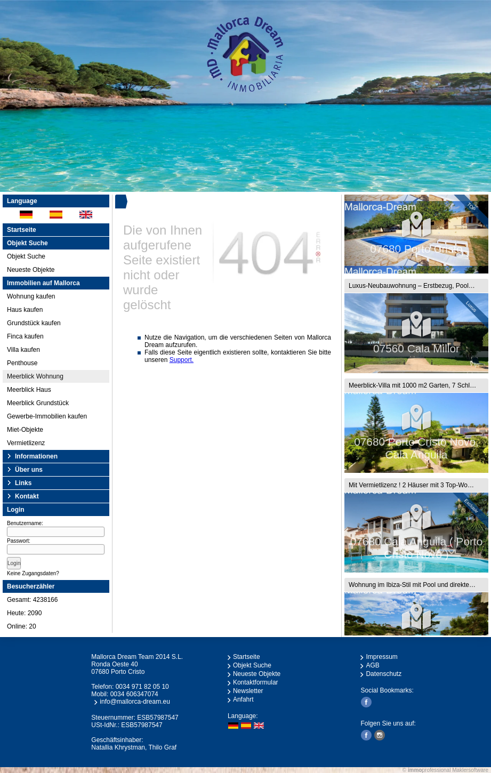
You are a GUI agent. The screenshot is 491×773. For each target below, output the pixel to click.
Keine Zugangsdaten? (33, 573)
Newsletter (248, 691)
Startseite (21, 229)
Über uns (29, 469)
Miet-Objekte (25, 429)
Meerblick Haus (29, 389)
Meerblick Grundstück (38, 403)
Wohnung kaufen (31, 296)
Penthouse (22, 363)
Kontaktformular (255, 682)
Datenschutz (383, 674)
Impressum (381, 657)
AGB (372, 665)
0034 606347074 (134, 694)
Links (23, 483)
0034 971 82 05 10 (142, 686)
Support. (182, 360)
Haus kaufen (25, 309)
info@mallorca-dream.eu (135, 701)
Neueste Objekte (30, 269)
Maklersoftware (470, 770)
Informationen (36, 456)
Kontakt (27, 496)
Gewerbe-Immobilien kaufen (47, 416)
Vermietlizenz (26, 443)
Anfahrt (243, 699)
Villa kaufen (23, 349)
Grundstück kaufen (34, 323)
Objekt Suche (26, 256)
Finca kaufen (25, 336)
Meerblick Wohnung (35, 376)
